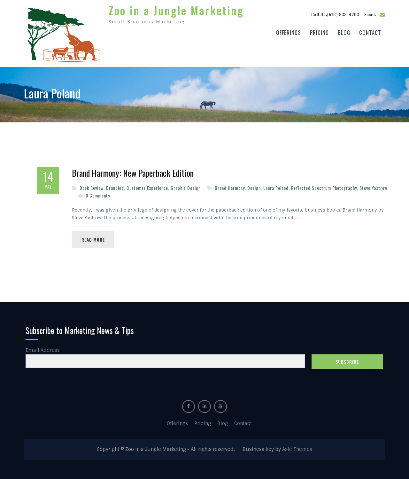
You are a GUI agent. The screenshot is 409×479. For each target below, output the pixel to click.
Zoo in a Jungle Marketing (176, 10)
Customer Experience (147, 187)
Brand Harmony (230, 187)
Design (254, 187)
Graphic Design (186, 187)
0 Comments (98, 195)
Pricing (319, 32)
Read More (93, 239)
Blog (344, 32)
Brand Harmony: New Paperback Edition (133, 173)
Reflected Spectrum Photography (324, 187)
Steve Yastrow (373, 187)
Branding (115, 187)
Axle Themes (297, 449)
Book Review (92, 187)
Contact (370, 32)
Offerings (288, 32)
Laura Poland (276, 187)
